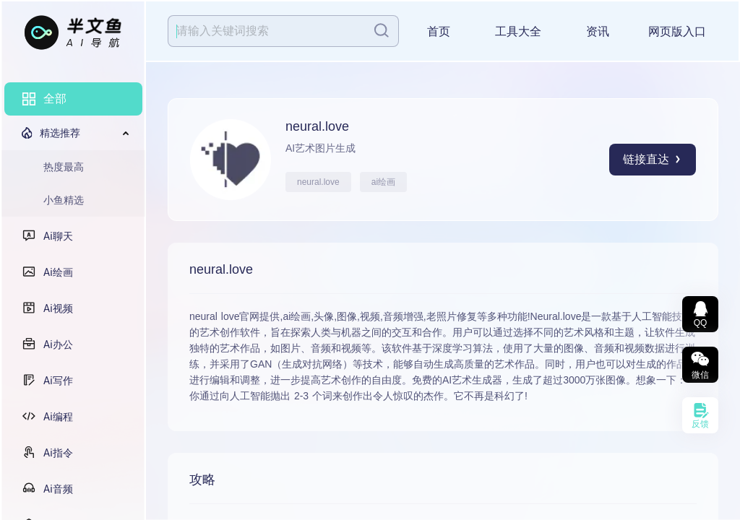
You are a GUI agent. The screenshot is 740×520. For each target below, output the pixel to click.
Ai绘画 (58, 272)
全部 (54, 98)
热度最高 (63, 167)
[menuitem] (73, 99)
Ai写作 (58, 380)
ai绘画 (383, 182)
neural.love (318, 182)
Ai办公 (58, 344)
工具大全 (518, 31)
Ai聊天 (58, 236)
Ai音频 (58, 489)
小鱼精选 (63, 200)
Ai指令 (58, 453)
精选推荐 (60, 133)
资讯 (597, 31)
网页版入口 (677, 31)
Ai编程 (58, 416)
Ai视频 (58, 308)
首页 (438, 31)
